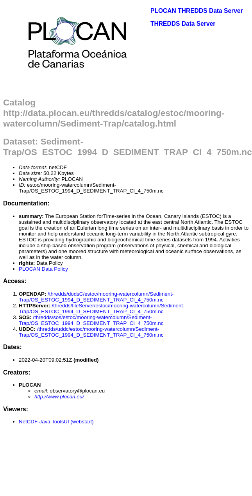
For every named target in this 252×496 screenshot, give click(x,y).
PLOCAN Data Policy (43, 269)
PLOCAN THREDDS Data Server (196, 10)
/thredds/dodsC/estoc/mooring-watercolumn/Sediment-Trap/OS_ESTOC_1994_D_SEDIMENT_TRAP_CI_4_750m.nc (96, 297)
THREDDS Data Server (182, 23)
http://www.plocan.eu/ (59, 397)
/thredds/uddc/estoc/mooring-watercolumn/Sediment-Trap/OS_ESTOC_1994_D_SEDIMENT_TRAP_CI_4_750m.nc (91, 332)
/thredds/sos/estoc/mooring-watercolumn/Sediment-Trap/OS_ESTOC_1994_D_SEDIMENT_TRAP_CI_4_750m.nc (91, 320)
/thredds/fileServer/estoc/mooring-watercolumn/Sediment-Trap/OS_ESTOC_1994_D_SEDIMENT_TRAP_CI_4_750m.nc (101, 308)
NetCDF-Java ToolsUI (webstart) (56, 422)
